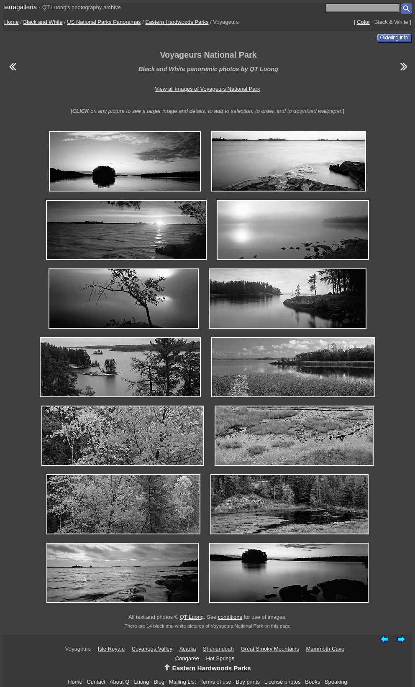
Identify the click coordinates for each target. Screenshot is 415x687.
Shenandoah (218, 649)
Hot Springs (220, 658)
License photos (282, 682)
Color (363, 22)
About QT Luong (129, 682)
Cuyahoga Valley (152, 649)
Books (312, 682)
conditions (230, 617)
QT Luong (192, 617)
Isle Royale (111, 649)
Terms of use (215, 682)
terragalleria (20, 6)
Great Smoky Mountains (270, 649)
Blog (159, 682)
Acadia (187, 649)
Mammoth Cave (325, 649)
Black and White (43, 22)
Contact (96, 682)
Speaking (336, 682)
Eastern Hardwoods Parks (176, 22)
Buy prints (248, 682)
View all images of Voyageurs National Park (207, 89)
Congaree (187, 658)
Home (11, 22)
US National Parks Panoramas (104, 22)
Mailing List (182, 682)
